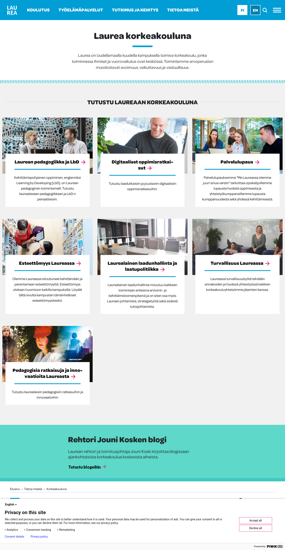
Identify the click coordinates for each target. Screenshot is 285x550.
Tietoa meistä (183, 10)
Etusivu (15, 489)
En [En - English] (255, 10)
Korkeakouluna (57, 489)
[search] (266, 10)
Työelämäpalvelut (80, 10)
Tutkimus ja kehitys (135, 10)
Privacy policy (39, 536)
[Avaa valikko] (278, 10)
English (11, 504)
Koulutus (38, 10)
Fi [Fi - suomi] (242, 10)
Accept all (255, 520)
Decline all (255, 528)
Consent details (14, 536)
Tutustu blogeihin (84, 467)
